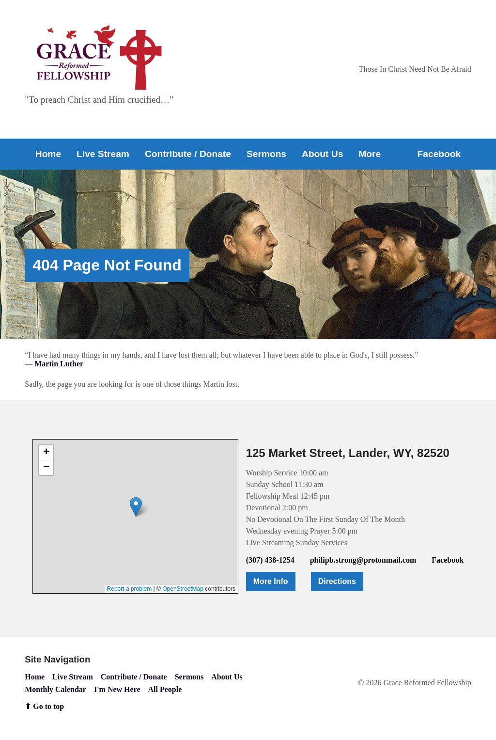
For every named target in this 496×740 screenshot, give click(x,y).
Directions (337, 581)
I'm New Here (117, 689)
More (369, 154)
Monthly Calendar (55, 689)
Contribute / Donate (188, 154)
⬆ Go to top (44, 706)
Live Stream (103, 154)
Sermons (266, 154)
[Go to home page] (99, 57)
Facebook (439, 154)
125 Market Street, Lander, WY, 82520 (348, 452)
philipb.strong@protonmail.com (363, 560)
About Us (322, 154)
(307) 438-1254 (270, 560)
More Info (270, 581)
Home (48, 154)
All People (165, 689)
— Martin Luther (54, 364)
